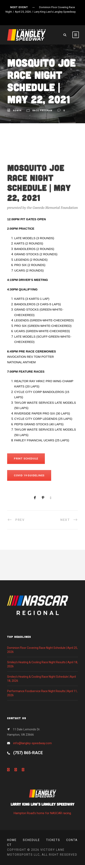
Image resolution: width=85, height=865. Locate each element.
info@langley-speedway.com (32, 743)
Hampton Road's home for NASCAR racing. (42, 803)
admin (17, 110)
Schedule (31, 840)
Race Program (42, 110)
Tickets (53, 840)
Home (12, 840)
